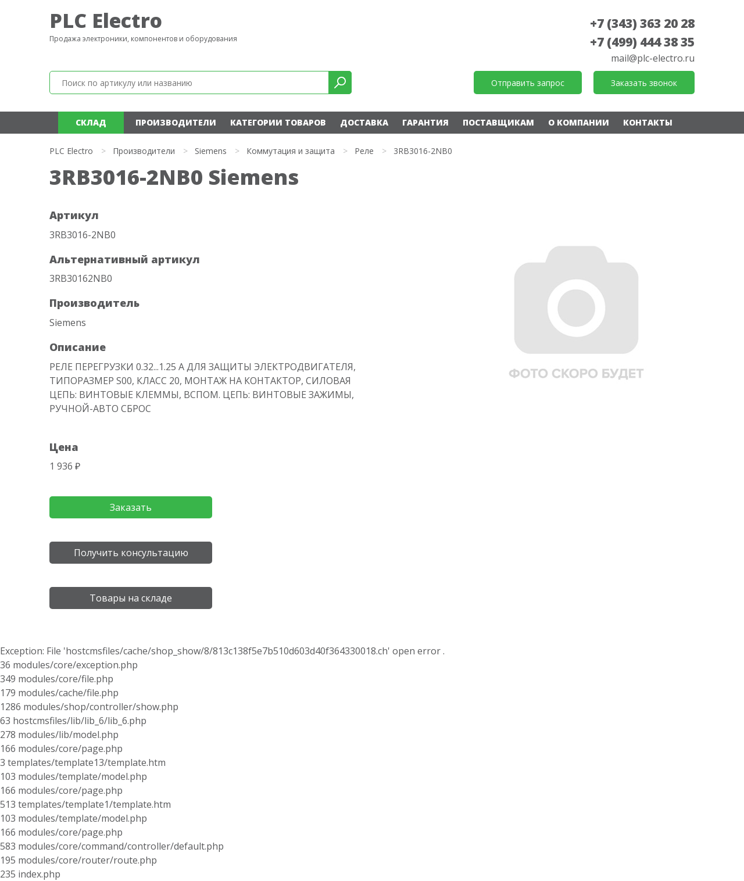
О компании (578, 122)
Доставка (364, 122)
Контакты (648, 122)
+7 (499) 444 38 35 (642, 42)
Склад (91, 122)
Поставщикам (498, 122)
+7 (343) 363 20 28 (642, 23)
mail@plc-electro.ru (653, 58)
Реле (364, 150)
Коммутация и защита (290, 150)
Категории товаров (278, 122)
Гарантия (425, 122)
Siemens (211, 150)
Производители (175, 122)
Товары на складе (131, 598)
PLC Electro (105, 20)
